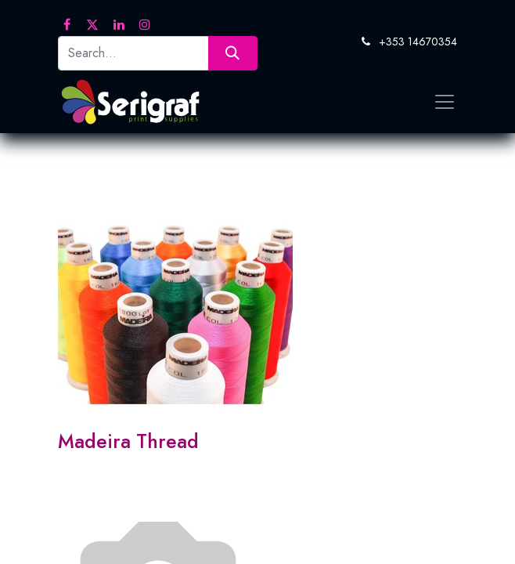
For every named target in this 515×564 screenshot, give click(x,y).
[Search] (233, 53)
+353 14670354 (418, 41)
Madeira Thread (128, 441)
